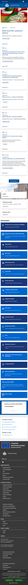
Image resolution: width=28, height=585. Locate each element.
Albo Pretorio (5, 565)
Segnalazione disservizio (8, 554)
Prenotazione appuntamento (8, 552)
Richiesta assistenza (7, 557)
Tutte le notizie (14, 181)
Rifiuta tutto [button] (19, 580)
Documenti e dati (6, 479)
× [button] (26, 570)
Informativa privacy (7, 567)
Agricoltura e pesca (7, 515)
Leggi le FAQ (5, 555)
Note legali (5, 569)
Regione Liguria (5, 1)
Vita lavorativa (6, 488)
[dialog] (14, 577)
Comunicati (5, 155)
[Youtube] (3, 462)
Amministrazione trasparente (9, 563)
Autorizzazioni (6, 513)
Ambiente (5, 510)
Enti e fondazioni (6, 473)
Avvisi (4, 48)
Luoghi (4, 530)
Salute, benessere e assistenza (9, 512)
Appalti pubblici (6, 492)
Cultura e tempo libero (7, 487)
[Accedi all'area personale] (23, 1)
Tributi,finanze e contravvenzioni (9, 508)
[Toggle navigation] (2, 5)
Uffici (4, 471)
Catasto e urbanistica (7, 494)
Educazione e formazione (8, 504)
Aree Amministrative (7, 469)
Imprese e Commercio (7, 490)
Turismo (4, 496)
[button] (14, 583)
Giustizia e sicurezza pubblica (9, 506)
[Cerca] (25, 5)
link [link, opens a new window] (25, 577)
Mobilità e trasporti (7, 498)
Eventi (4, 532)
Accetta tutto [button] (9, 580)
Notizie (6, 27)
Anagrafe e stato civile (7, 485)
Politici (4, 475)
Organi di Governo (6, 467)
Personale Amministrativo (8, 477)
